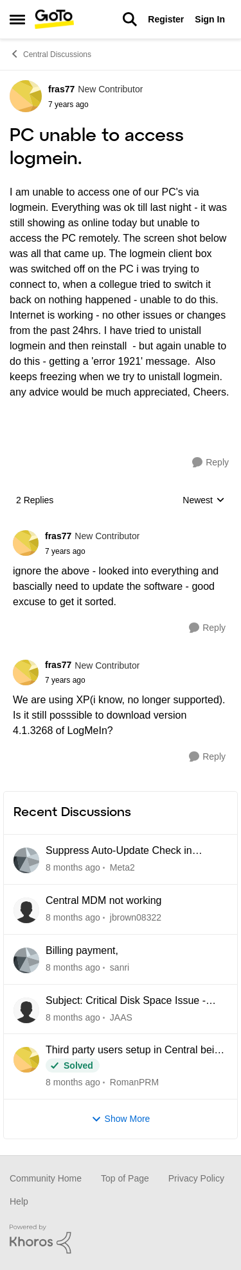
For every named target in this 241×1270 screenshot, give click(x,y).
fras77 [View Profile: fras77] (61, 89)
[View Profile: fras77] (26, 96)
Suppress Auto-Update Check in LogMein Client (119, 851)
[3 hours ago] (73, 867)
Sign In (210, 19)
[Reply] (210, 462)
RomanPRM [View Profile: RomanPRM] (134, 1082)
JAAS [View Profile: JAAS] (121, 1017)
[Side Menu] (17, 19)
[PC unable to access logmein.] (92, 551)
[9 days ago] (73, 1017)
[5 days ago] (73, 917)
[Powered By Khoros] (120, 1239)
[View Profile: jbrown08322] (26, 910)
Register (166, 19)
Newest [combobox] (204, 501)
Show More (120, 1119)
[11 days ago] (73, 1082)
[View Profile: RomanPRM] (26, 1060)
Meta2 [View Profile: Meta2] (122, 867)
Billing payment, (82, 950)
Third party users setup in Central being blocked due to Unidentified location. (136, 1050)
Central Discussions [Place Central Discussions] (50, 54)
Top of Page (125, 1178)
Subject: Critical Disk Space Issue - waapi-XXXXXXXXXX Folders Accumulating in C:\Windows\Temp (126, 1001)
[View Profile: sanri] (26, 960)
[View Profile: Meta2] (26, 860)
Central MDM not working (104, 900)
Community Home (46, 1178)
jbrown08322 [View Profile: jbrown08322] (135, 917)
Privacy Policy (196, 1178)
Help (19, 1201)
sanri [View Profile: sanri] (119, 967)
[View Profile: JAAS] (26, 1010)
